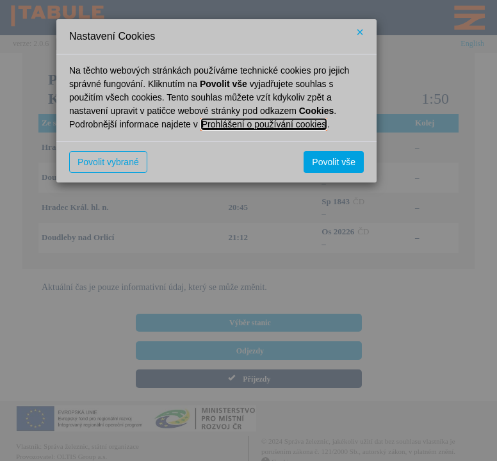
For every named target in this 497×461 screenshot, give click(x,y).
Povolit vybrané (108, 162)
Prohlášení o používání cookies (264, 124)
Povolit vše (333, 162)
